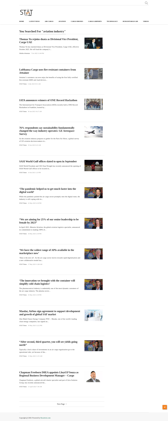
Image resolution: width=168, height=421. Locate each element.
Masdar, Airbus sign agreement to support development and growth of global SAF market (49, 313)
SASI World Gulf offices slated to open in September (48, 161)
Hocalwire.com (45, 418)
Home (21, 21)
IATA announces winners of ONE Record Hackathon (48, 100)
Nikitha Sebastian (24, 53)
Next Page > (62, 404)
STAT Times (23, 84)
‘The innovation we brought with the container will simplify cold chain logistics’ (47, 282)
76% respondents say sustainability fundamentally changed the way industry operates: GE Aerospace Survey (46, 131)
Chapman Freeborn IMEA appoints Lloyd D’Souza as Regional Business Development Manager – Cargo (49, 374)
